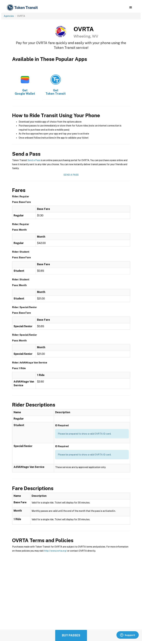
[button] (130, 7)
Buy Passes (71, 635)
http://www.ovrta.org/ (55, 550)
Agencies (9, 16)
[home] (23, 7)
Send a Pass (34, 160)
